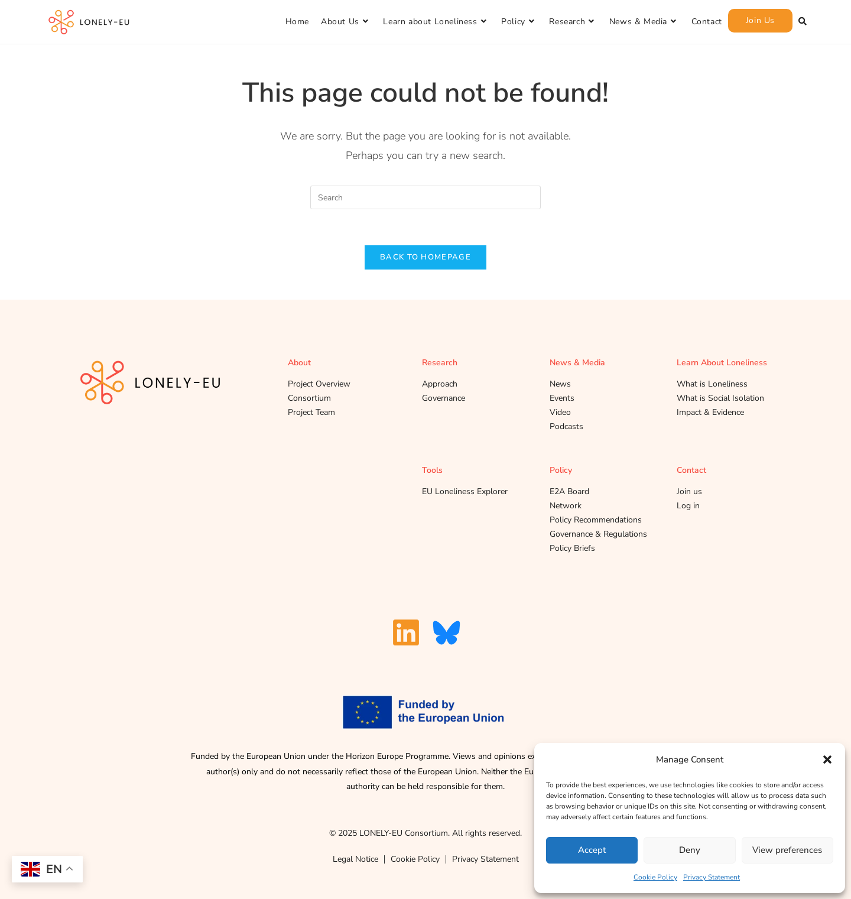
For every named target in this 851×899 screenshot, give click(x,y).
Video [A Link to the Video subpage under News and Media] (560, 412)
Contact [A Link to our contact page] (691, 470)
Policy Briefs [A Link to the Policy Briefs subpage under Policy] (572, 548)
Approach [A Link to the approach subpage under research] (439, 384)
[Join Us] (760, 21)
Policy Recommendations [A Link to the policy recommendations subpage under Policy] (596, 519)
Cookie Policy (655, 877)
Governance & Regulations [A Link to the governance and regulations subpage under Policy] (598, 534)
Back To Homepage (425, 257)
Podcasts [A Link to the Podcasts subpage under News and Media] (566, 426)
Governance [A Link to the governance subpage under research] (443, 398)
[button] (827, 759)
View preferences (787, 850)
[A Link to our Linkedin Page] (406, 632)
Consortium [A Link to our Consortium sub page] (309, 398)
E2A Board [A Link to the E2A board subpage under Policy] (569, 491)
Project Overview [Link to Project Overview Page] (319, 384)
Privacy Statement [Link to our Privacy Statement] (485, 859)
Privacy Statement (711, 877)
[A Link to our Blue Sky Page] (446, 633)
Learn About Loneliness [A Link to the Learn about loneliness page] (722, 362)
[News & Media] (644, 22)
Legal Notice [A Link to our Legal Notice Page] (355, 859)
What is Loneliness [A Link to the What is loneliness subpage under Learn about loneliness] (712, 384)
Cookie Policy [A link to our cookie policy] (415, 859)
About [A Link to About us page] (299, 362)
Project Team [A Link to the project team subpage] (311, 412)
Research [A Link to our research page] (439, 362)
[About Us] (346, 22)
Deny (689, 850)
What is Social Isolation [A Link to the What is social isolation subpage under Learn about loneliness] (720, 398)
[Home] (297, 22)
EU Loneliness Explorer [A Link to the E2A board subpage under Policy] (465, 491)
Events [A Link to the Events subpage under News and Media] (562, 398)
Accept (592, 850)
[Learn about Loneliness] (436, 22)
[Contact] (707, 22)
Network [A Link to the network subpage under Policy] (566, 505)
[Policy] (519, 22)
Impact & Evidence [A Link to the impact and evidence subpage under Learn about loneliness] (710, 412)
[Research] (573, 22)
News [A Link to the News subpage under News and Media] (560, 384)
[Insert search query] (425, 197)
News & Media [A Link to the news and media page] (577, 362)
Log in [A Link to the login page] (688, 505)
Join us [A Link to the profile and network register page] (689, 491)
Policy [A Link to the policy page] (561, 470)
